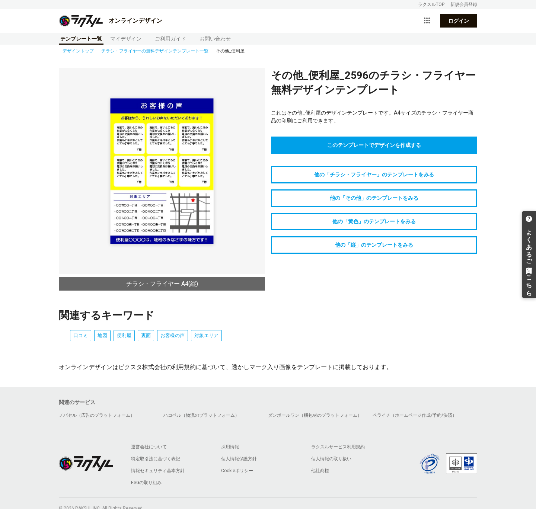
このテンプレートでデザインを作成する (374, 145)
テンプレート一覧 (81, 39)
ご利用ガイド (170, 39)
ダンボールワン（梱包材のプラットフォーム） (315, 415)
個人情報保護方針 (239, 458)
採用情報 (230, 446)
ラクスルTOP (431, 4)
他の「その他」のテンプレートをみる (374, 198)
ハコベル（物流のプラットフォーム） (201, 415)
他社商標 (320, 470)
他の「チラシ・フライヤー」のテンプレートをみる (374, 174)
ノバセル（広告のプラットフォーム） (97, 415)
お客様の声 (172, 335)
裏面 (146, 335)
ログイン (458, 21)
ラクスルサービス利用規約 (338, 446)
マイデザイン (125, 39)
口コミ (80, 335)
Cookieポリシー (237, 470)
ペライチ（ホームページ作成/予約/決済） (415, 415)
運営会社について (149, 446)
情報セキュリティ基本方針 (158, 470)
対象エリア (206, 335)
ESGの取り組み (146, 482)
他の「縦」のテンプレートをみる (374, 245)
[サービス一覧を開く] (427, 21)
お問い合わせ (215, 39)
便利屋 (124, 335)
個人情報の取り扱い (331, 458)
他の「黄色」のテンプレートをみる (374, 221)
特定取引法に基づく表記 (155, 458)
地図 (102, 335)
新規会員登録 (463, 4)
